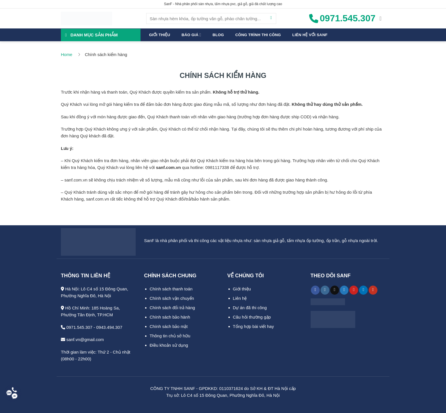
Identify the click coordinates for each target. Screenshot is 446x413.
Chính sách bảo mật (169, 326)
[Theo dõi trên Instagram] (325, 290)
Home (66, 54)
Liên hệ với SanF (310, 35)
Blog (218, 35)
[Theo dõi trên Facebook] (315, 290)
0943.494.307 (109, 327)
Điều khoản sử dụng (169, 345)
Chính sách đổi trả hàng (172, 307)
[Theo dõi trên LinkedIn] (363, 290)
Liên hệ (240, 298)
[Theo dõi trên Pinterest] (353, 290)
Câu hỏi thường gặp (252, 317)
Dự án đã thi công (250, 307)
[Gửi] (271, 18)
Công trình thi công (258, 35)
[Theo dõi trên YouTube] (373, 290)
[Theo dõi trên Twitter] (344, 290)
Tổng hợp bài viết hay (253, 326)
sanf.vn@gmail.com (82, 339)
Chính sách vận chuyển (172, 298)
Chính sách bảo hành (170, 317)
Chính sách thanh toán (171, 288)
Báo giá (191, 35)
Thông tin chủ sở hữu (170, 335)
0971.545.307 (76, 327)
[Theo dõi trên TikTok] (334, 290)
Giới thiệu (159, 35)
